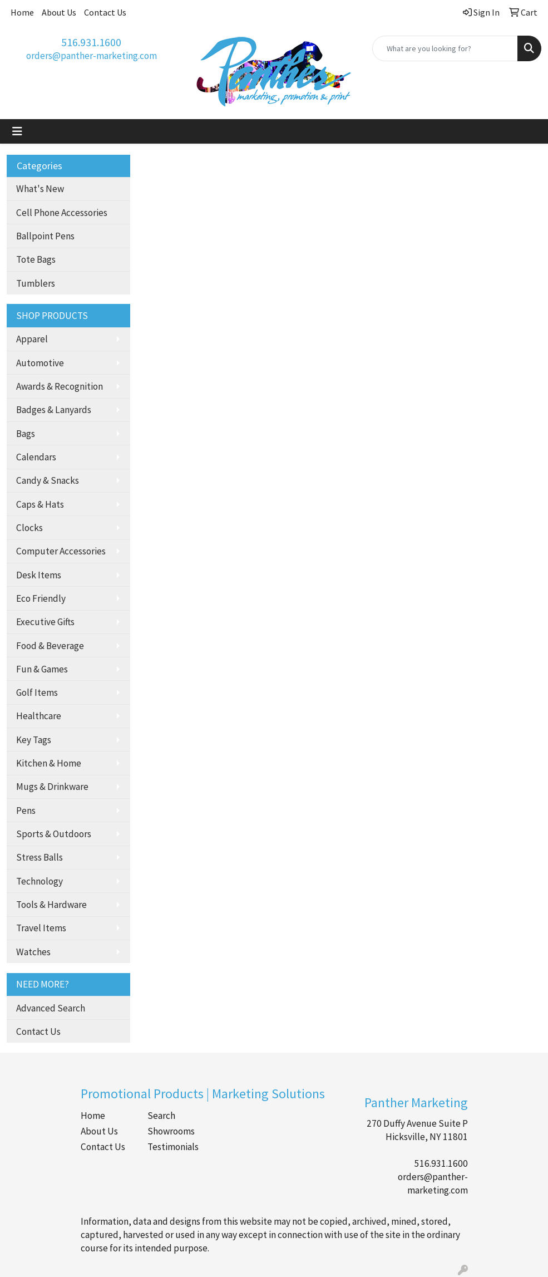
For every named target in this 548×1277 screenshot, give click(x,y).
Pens (26, 810)
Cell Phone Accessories (61, 213)
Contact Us (105, 12)
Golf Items (37, 692)
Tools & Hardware (51, 904)
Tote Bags (36, 259)
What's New (40, 189)
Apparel (32, 339)
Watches (33, 952)
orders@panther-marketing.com (91, 56)
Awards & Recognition (59, 386)
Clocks (29, 528)
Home (22, 12)
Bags (25, 434)
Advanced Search (50, 1008)
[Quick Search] (445, 48)
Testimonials (173, 1147)
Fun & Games (42, 669)
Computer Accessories (61, 551)
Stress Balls (39, 857)
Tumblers (35, 283)
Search (161, 1115)
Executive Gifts (45, 622)
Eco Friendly (41, 598)
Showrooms (171, 1131)
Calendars (36, 457)
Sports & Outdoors (53, 834)
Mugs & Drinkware (52, 786)
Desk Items (38, 575)
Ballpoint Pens (45, 236)
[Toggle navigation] (17, 131)
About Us (59, 12)
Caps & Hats (40, 504)
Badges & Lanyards (53, 410)
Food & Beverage (50, 646)
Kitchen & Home (48, 763)
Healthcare (38, 716)
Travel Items (41, 928)
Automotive (40, 363)
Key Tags (33, 740)
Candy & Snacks (47, 480)
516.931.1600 (91, 42)
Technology (39, 881)
